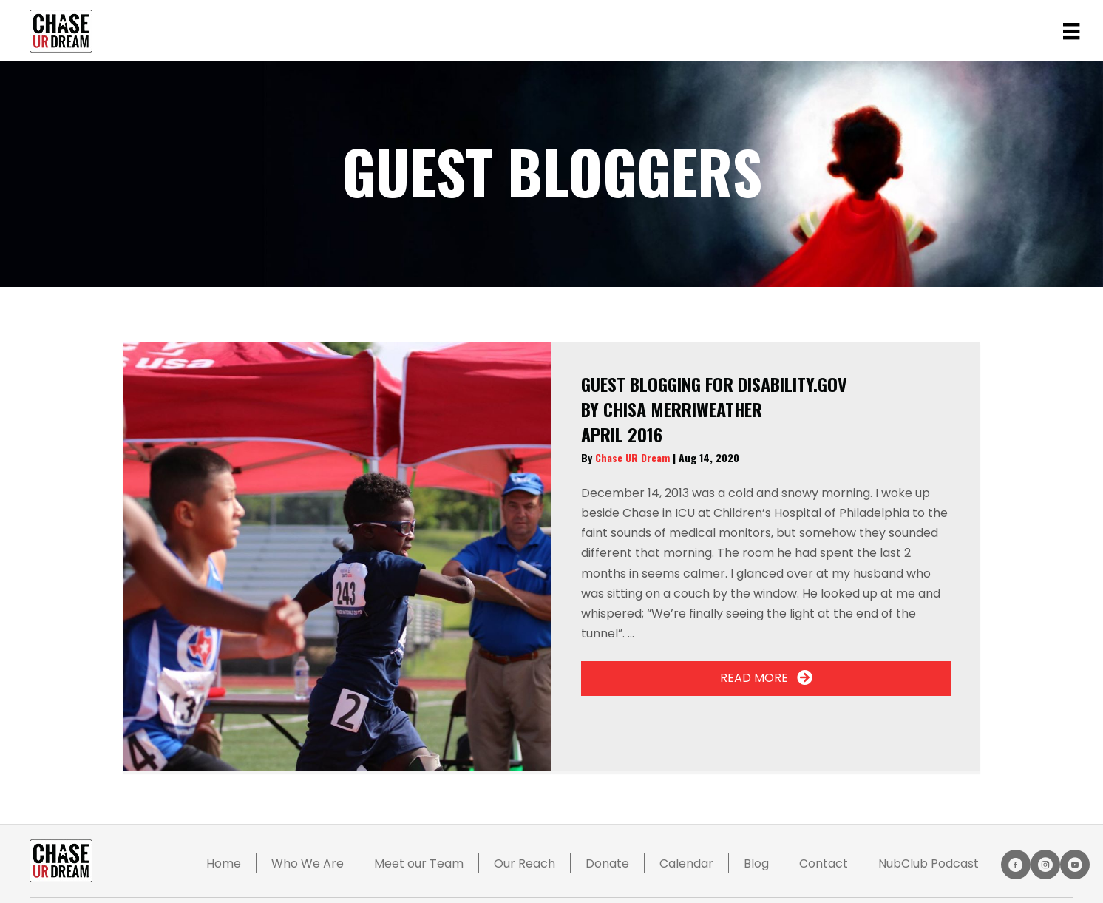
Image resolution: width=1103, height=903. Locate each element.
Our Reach (524, 863)
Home (223, 863)
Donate (607, 863)
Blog (756, 863)
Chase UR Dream (634, 457)
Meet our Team (419, 863)
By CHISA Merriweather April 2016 (714, 409)
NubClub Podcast (928, 863)
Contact (823, 863)
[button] (766, 678)
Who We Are (307, 863)
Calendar (686, 863)
